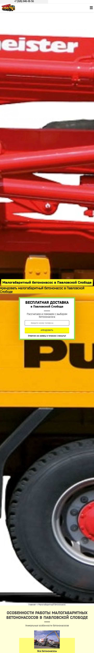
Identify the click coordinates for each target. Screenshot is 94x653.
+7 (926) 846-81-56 (24, 1)
